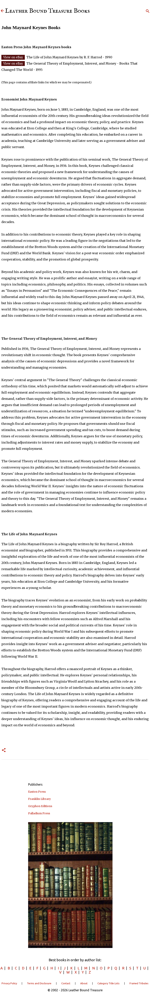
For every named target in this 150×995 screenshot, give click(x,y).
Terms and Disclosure (39, 983)
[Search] (147, 11)
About (84, 983)
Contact (65, 983)
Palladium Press (39, 813)
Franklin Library (39, 799)
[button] (3, 750)
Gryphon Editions (40, 806)
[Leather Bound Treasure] (2, 11)
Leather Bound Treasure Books (47, 11)
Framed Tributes (138, 983)
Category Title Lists (108, 983)
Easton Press (37, 791)
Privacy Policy (9, 983)
